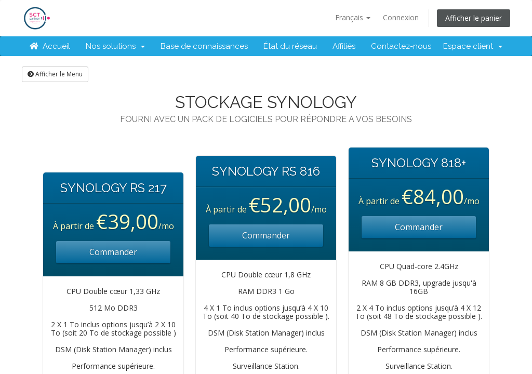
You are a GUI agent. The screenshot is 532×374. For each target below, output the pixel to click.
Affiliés (343, 46)
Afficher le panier (473, 18)
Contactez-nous (401, 46)
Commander (113, 252)
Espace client (472, 46)
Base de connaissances (204, 46)
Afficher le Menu (55, 74)
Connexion (401, 17)
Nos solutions (115, 46)
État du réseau (290, 46)
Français (352, 17)
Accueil (50, 46)
